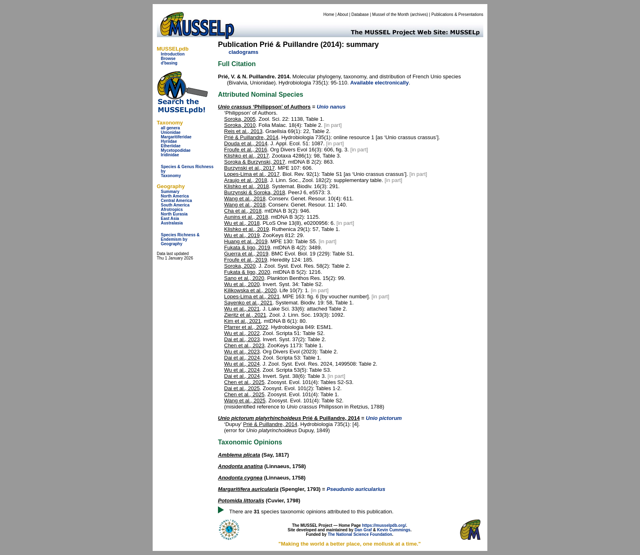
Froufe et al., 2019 (245, 260)
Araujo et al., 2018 (245, 180)
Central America (176, 200)
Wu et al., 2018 (242, 223)
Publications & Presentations (457, 14)
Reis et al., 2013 (243, 131)
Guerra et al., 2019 (246, 254)
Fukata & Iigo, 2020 (247, 272)
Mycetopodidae (176, 150)
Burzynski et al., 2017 (249, 168)
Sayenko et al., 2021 (248, 303)
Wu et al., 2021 (242, 309)
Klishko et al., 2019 (246, 229)
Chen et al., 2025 (244, 382)
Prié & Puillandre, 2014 (251, 137)
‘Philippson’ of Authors (264, 107)
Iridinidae (170, 155)
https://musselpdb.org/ (384, 525)
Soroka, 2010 (240, 125)
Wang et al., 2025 (244, 400)
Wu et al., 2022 (242, 333)
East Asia (170, 218)
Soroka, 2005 (240, 119)
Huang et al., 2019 (245, 241)
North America (175, 196)
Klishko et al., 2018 (246, 186)
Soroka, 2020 (240, 266)
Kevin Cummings (394, 530)
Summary (170, 191)
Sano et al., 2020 (244, 278)
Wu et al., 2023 (242, 352)
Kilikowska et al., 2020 (250, 290)
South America (175, 205)
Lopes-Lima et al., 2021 (252, 296)
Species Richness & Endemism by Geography (180, 239)
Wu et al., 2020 (242, 284)
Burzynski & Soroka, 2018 (254, 192)
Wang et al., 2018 (244, 198)
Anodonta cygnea (240, 478)
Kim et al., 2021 (242, 321)
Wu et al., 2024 (242, 364)
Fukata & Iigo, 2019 (247, 247)
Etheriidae (170, 146)
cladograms (243, 52)
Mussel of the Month (390, 14)
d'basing (169, 63)
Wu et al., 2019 (242, 235)
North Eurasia (174, 214)
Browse (168, 58)
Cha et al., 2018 (243, 211)
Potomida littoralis (241, 500)
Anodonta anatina (240, 466)
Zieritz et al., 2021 (245, 315)
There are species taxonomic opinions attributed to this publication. (311, 511)
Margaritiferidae (176, 137)
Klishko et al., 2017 (246, 156)
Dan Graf (363, 530)
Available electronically (379, 83)
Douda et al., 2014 (245, 143)
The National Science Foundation (360, 534)
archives (419, 14)
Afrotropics (172, 209)
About (343, 14)
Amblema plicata (239, 455)
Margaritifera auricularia (248, 489)
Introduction (172, 54)
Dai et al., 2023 (242, 339)
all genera (170, 128)
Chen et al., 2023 (244, 345)
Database (360, 14)
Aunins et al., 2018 (246, 217)
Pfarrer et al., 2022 (246, 327)
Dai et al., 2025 (242, 388)
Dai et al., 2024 (242, 358)
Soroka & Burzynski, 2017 (254, 162)
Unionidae (170, 132)
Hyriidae (169, 141)
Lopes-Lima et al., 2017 (252, 174)
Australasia (172, 223)
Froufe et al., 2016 (245, 150)
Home (328, 14)
